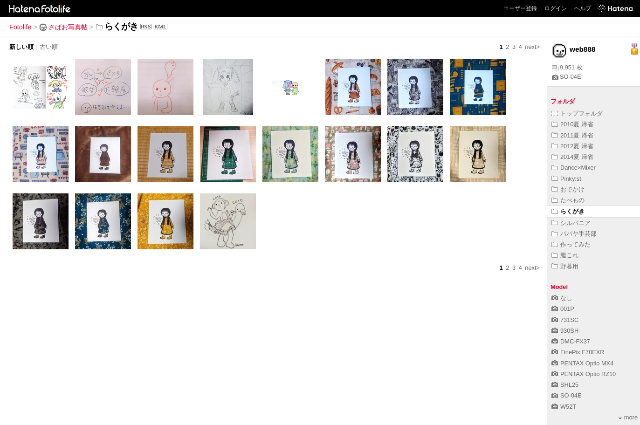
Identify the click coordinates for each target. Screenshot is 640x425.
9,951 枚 (567, 67)
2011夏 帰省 (572, 135)
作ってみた (571, 244)
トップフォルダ (577, 113)
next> (532, 46)
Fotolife (20, 27)
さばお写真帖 (63, 27)
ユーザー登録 (520, 8)
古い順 (49, 46)
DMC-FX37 (570, 341)
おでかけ (568, 189)
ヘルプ (582, 8)
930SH (564, 330)
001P (562, 308)
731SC (564, 319)
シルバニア (571, 222)
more (628, 417)
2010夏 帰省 (572, 124)
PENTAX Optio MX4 (582, 363)
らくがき (568, 211)
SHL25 (564, 384)
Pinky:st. (567, 178)
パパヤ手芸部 (574, 233)
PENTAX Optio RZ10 (583, 373)
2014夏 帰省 (572, 156)
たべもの (568, 200)
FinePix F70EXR (578, 352)
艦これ (564, 255)
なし (561, 298)
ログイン (555, 8)
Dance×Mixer (573, 167)
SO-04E (566, 76)
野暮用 (564, 266)
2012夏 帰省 (572, 146)
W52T (563, 406)
